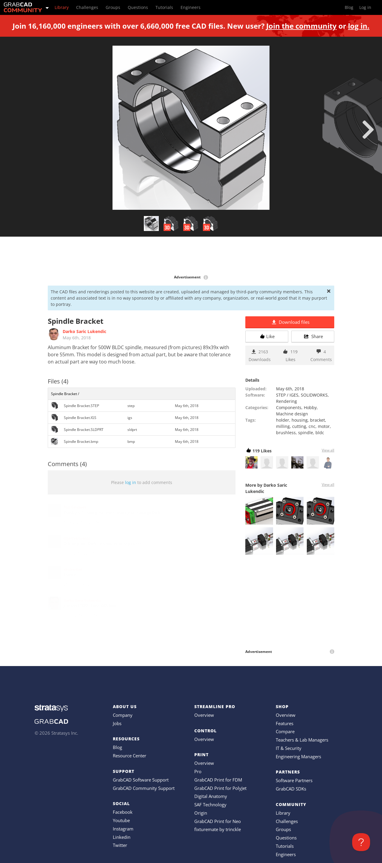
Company (123, 715)
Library (283, 813)
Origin (200, 813)
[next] (368, 129)
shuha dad (73, 569)
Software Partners (294, 780)
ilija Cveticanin (77, 538)
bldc (319, 432)
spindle (305, 432)
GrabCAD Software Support (141, 780)
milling (283, 426)
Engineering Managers (298, 756)
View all (328, 450)
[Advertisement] (191, 256)
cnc (312, 426)
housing (300, 420)
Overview (204, 715)
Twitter (120, 845)
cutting (299, 426)
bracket (317, 420)
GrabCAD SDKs (291, 789)
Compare (285, 731)
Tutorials (285, 846)
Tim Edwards (75, 507)
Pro (197, 771)
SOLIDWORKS (314, 395)
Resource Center (129, 756)
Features (284, 723)
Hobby (310, 407)
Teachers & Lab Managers (302, 740)
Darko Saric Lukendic (84, 331)
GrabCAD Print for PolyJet (220, 788)
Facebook (123, 812)
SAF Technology (210, 804)
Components (288, 407)
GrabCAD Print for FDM (218, 780)
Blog (117, 747)
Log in (365, 7)
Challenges (287, 821)
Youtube (121, 820)
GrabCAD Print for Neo (217, 821)
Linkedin (121, 837)
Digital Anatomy (210, 796)
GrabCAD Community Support (144, 788)
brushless (286, 432)
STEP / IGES (287, 395)
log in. (358, 26)
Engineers (286, 854)
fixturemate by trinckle (217, 829)
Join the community (301, 26)
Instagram (123, 829)
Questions (286, 838)
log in (130, 482)
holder (282, 420)
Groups (283, 829)
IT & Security (288, 748)
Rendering (286, 401)
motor (324, 426)
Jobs (117, 723)
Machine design (292, 414)
